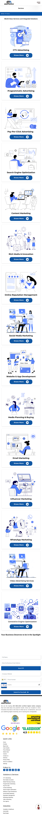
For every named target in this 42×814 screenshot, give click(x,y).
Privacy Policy (6, 759)
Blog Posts (5, 746)
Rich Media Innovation (8, 779)
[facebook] (4, 770)
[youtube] (16, 770)
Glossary (5, 757)
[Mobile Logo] (9, 3)
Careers (5, 753)
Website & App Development (10, 791)
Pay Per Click (6, 785)
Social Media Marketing (8, 793)
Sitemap (5, 763)
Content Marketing (7, 787)
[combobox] (4, 680)
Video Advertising (7, 799)
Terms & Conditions (7, 761)
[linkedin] (10, 770)
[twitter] (7, 770)
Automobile (5, 811)
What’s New (6, 751)
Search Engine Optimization (9, 789)
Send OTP (21, 668)
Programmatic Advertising (9, 783)
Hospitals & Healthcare (8, 809)
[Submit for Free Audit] (21, 692)
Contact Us (5, 755)
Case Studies (6, 747)
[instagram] (13, 770)
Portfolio (5, 744)
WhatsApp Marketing (8, 797)
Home (2, 13)
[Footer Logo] (6, 701)
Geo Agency (6, 801)
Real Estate (6, 813)
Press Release (6, 749)
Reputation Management (9, 795)
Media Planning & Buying (9, 781)
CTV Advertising (7, 777)
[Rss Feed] (18, 770)
